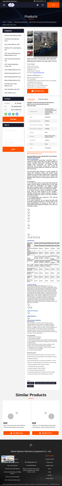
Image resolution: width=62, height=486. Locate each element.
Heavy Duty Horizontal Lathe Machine (45, 383)
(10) (11, 84)
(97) (13, 49)
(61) (12, 80)
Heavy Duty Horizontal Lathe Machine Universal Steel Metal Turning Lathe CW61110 (14, 426)
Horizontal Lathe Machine (20, 22)
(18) (13, 76)
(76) (12, 69)
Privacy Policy (49, 478)
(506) (13, 35)
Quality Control (49, 465)
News (49, 468)
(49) (11, 65)
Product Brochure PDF (38, 72)
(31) (10, 93)
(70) (12, 59)
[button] (30, 55)
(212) (12, 40)
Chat (53, 5)
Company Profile (49, 459)
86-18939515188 (54, 1)
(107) (12, 54)
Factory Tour (49, 462)
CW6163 (30, 386)
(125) (12, 44)
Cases (49, 472)
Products (10, 22)
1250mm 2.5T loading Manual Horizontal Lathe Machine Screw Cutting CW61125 (43, 426)
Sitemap (50, 475)
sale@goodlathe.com (40, 1)
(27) (12, 73)
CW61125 (30, 383)
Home (4, 22)
